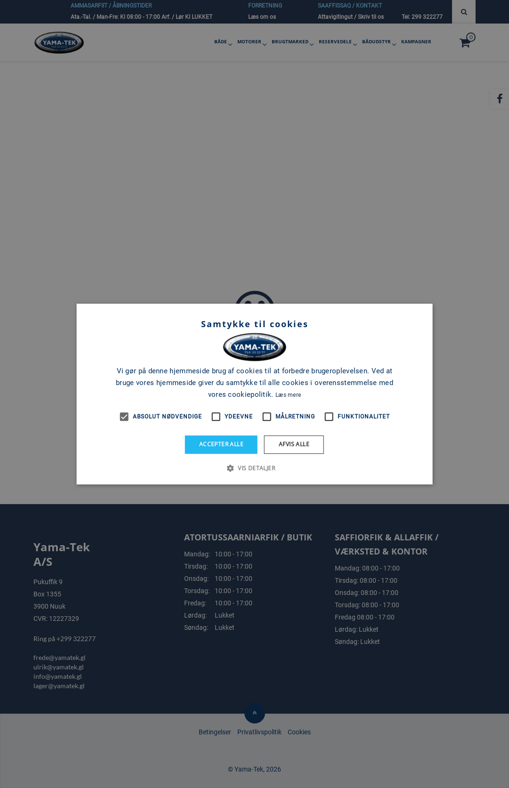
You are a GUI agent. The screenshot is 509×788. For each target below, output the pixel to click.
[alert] (254, 394)
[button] (254, 468)
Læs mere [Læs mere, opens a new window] (288, 395)
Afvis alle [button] (294, 444)
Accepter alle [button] (221, 444)
